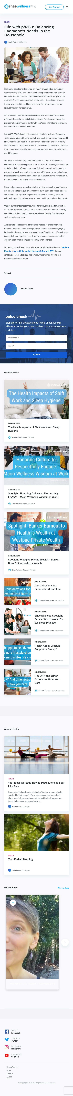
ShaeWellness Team (19, 437)
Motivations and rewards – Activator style (32, 984)
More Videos (63, 888)
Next (65, 942)
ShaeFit (10, 1074)
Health (7, 22)
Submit (36, 355)
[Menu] (67, 7)
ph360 (9, 1077)
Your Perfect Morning (20, 859)
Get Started (54, 7)
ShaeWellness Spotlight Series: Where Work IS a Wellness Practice (49, 619)
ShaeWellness (14, 423)
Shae (9, 1070)
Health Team (12, 42)
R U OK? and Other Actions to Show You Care (47, 679)
